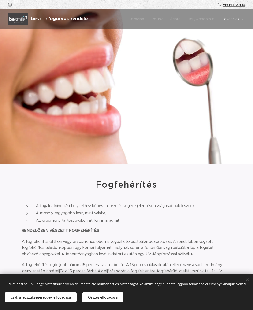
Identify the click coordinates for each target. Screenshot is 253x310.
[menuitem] (135, 19)
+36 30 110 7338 (234, 4)
